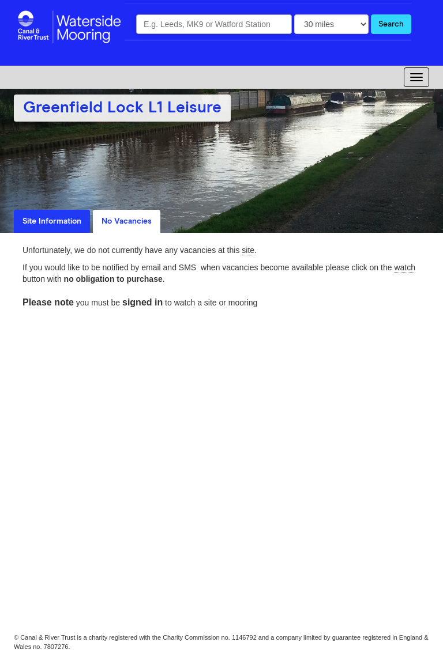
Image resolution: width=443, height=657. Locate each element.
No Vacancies (127, 221)
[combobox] (214, 24)
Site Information (51, 221)
